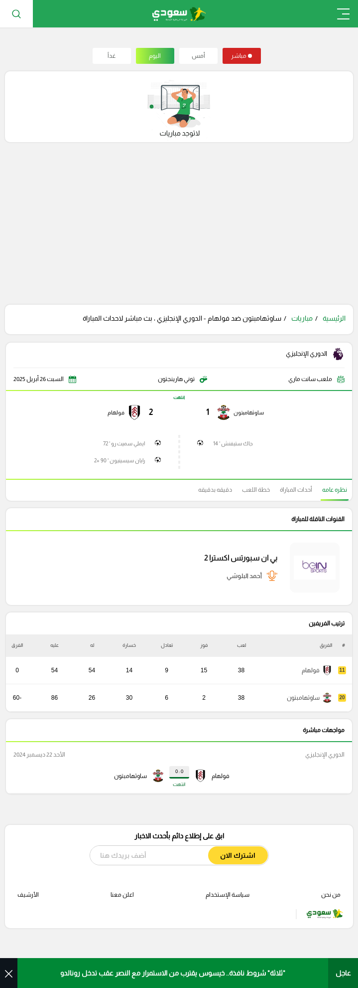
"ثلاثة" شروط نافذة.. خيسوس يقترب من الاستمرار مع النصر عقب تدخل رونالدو (172, 973)
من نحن (331, 894)
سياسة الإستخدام (227, 894)
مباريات (302, 318)
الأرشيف (28, 894)
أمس (198, 55)
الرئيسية (334, 318)
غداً (112, 55)
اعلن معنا (122, 894)
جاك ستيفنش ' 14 (233, 443)
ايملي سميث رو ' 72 (124, 443)
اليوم (155, 55)
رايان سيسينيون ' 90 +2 (119, 460)
